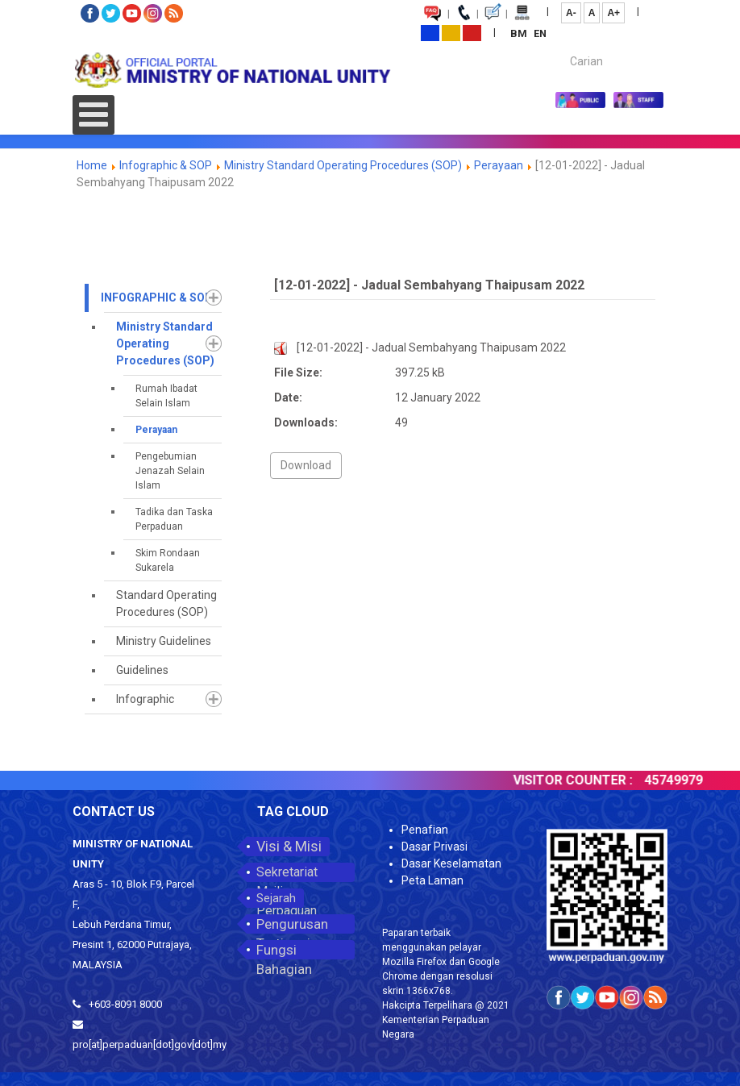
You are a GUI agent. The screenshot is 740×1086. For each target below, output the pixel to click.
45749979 (683, 780)
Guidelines (142, 670)
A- (571, 13)
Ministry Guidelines (163, 641)
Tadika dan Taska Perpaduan (174, 519)
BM (520, 33)
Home (92, 165)
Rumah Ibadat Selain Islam (166, 396)
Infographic (145, 699)
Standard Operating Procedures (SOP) (166, 603)
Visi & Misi (289, 846)
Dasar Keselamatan (451, 863)
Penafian (424, 829)
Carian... (562, 47)
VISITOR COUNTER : (582, 780)
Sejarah (276, 898)
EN (540, 33)
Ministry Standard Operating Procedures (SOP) (343, 165)
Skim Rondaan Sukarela (167, 560)
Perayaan (498, 165)
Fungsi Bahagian (284, 950)
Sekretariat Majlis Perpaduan (287, 873)
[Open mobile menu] (93, 115)
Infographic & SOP (165, 165)
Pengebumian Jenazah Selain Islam (170, 471)
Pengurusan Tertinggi (292, 925)
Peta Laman (432, 880)
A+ (613, 13)
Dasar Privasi (434, 846)
